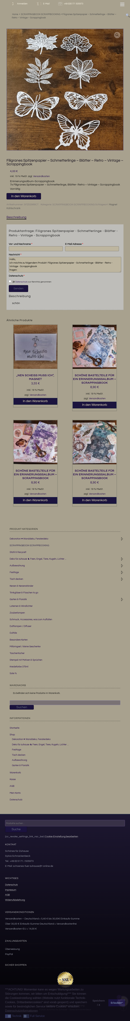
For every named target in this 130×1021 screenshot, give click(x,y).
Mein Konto (15, 793)
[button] (117, 35)
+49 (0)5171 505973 (71, 4)
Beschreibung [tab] (16, 217)
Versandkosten (41, 176)
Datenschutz (16, 276)
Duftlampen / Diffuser (20, 626)
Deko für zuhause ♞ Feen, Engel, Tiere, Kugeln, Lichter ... (38, 559)
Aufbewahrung (17, 565)
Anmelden (18, 4)
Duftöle (13, 633)
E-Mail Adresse (74, 244)
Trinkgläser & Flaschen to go (24, 592)
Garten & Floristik (18, 599)
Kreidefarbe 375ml (19, 666)
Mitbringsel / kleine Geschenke (25, 646)
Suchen (21, 707)
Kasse (13, 779)
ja (11, 281)
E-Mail (43, 4)
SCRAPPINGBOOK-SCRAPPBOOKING (73, 204)
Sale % (13, 673)
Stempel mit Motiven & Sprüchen (26, 660)
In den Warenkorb (23, 196)
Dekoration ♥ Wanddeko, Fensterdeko (29, 539)
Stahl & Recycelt (18, 552)
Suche (16, 829)
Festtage (14, 572)
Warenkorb (15, 772)
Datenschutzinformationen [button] (21, 1010)
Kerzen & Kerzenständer (21, 586)
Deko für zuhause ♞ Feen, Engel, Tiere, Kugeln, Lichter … (40, 744)
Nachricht (15, 254)
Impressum (10, 890)
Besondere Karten (19, 640)
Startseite (14, 728)
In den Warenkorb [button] (35, 401)
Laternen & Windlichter (21, 606)
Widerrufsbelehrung (15, 900)
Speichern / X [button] (99, 1002)
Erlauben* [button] (117, 1002)
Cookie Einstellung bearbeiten (61, 836)
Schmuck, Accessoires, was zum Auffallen (31, 619)
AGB (12, 786)
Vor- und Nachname (20, 244)
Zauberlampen (17, 613)
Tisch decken (16, 579)
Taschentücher (17, 653)
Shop (12, 734)
